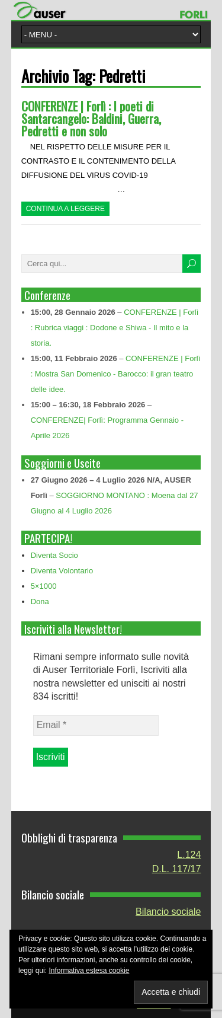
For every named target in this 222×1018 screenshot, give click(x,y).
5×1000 (44, 586)
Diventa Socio (54, 555)
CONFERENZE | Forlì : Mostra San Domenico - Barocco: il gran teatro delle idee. (116, 374)
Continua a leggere (65, 209)
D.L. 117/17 (176, 869)
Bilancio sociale (168, 912)
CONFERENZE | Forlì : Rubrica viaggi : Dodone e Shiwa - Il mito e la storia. (115, 327)
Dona (40, 601)
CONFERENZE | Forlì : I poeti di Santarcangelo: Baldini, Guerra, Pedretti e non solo (91, 118)
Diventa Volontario (62, 570)
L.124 (189, 855)
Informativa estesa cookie (89, 970)
